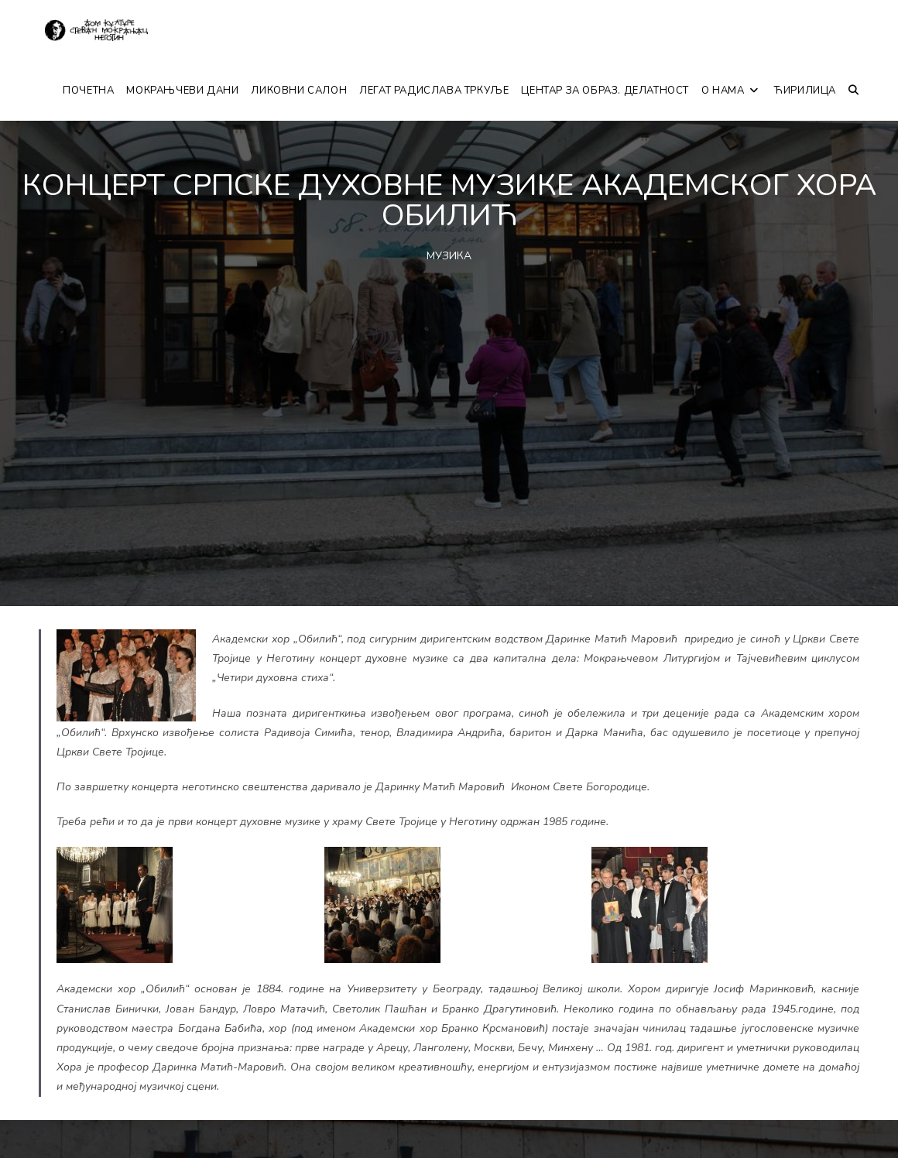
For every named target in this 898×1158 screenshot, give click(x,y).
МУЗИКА (449, 255)
